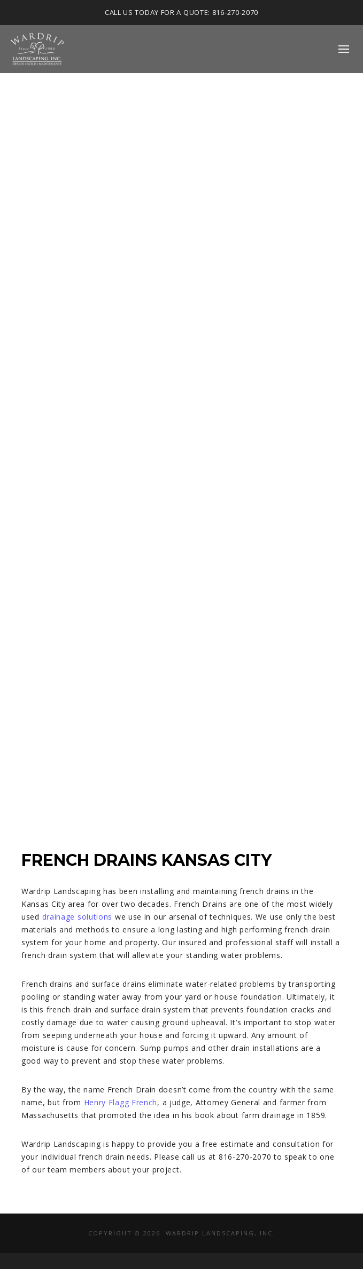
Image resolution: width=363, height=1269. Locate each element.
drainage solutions (77, 917)
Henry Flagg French (121, 1102)
